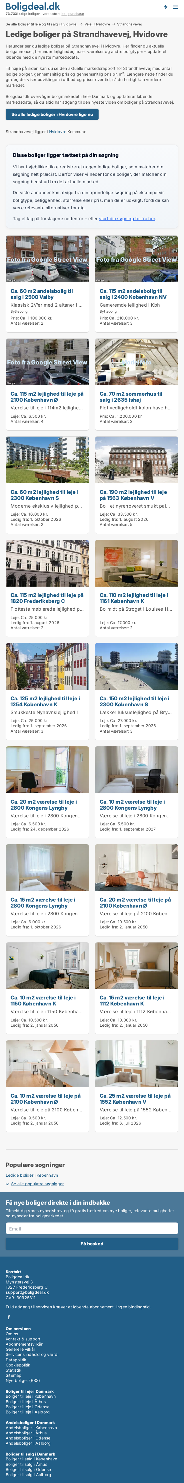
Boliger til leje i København (31, 1396)
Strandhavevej (129, 24)
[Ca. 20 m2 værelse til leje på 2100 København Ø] (136, 890)
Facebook (9, 1317)
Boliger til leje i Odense (27, 1406)
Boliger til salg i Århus (26, 1464)
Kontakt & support (23, 1338)
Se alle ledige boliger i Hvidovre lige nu (52, 114)
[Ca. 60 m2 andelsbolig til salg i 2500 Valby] (47, 284)
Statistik (13, 1370)
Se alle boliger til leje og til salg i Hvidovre (41, 24)
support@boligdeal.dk (27, 1292)
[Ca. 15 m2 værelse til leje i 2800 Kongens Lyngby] (47, 890)
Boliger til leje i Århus (26, 1401)
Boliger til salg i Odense (28, 1469)
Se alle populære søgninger (37, 1183)
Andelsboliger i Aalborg (28, 1443)
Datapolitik (16, 1359)
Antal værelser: (25, 323)
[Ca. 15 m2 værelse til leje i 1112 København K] (136, 988)
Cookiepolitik (18, 1364)
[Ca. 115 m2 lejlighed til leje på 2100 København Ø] (47, 384)
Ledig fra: (20, 519)
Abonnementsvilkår (24, 1344)
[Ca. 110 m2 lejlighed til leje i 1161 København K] (136, 588)
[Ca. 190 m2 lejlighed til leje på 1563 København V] (136, 485)
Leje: (15, 416)
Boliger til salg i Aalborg (28, 1474)
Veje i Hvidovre (97, 24)
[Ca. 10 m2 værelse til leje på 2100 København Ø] (47, 1086)
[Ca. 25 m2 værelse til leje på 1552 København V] (136, 1086)
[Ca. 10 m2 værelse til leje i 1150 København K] (47, 988)
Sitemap (13, 1375)
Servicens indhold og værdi (32, 1354)
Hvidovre (58, 131)
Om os (12, 1333)
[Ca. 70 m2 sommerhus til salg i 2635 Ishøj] (136, 384)
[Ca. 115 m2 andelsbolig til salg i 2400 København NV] (136, 284)
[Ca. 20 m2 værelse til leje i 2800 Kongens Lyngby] (47, 792)
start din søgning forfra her (127, 218)
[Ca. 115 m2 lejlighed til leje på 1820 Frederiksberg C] (47, 588)
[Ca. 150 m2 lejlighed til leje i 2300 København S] (136, 691)
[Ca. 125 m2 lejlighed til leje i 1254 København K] (47, 691)
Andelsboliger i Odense (28, 1437)
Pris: (15, 317)
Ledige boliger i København (32, 1175)
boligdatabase (72, 14)
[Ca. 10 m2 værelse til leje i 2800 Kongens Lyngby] (136, 792)
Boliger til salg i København (31, 1458)
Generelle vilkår (20, 1349)
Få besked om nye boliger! (165, 7)
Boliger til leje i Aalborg (28, 1411)
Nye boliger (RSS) (23, 1380)
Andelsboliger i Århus (26, 1432)
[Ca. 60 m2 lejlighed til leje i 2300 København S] (47, 485)
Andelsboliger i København (31, 1427)
